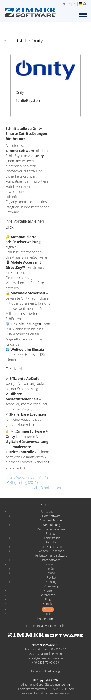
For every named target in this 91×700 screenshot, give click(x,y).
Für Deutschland (51, 547)
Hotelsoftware (51, 516)
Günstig (51, 582)
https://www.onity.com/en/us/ (28, 477)
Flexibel (51, 577)
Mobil (51, 573)
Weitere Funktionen (51, 551)
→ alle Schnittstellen (45, 487)
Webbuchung (51, 525)
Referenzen (47, 595)
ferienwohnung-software (51, 555)
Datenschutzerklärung (45, 671)
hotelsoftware (51, 560)
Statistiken (51, 542)
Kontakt (48, 604)
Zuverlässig (51, 586)
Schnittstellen (51, 538)
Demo (48, 609)
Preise (48, 591)
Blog (48, 599)
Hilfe (48, 614)
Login (69, 3)
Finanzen (51, 533)
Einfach (51, 569)
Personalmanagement (51, 529)
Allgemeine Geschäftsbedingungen (45, 684)
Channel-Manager (51, 520)
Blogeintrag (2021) (22, 482)
